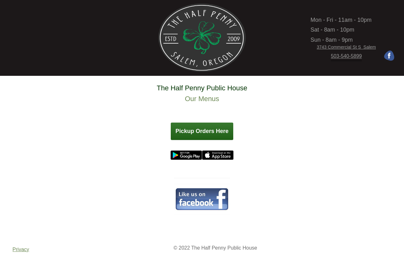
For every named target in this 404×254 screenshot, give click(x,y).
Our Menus (202, 99)
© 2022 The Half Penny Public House (215, 248)
